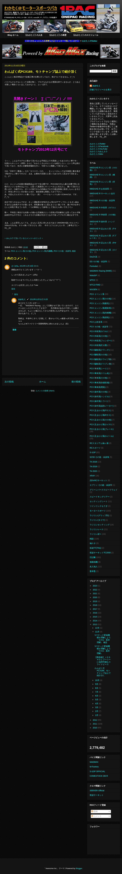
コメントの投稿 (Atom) (44, 391)
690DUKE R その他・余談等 (102, 200)
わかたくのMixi (96, 154)
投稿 (94, 811)
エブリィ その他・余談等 (101, 485)
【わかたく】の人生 (33, 35)
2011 (95, 724)
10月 (97, 680)
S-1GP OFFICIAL (97, 771)
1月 (97, 715)
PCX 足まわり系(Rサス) (100, 415)
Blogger (79, 868)
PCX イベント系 (97, 294)
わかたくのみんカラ (99, 151)
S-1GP (93, 452)
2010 (95, 728)
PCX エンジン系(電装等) (101, 308)
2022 (95, 590)
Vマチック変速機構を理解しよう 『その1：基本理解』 (103, 649)
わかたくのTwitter (89, 41)
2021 (95, 593)
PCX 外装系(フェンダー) (101, 340)
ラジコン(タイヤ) (97, 520)
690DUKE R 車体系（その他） (103, 214)
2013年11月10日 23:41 (29, 266)
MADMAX (94, 762)
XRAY (92, 476)
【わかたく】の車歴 (57, 35)
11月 (97, 632)
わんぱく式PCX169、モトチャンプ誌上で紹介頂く (103, 671)
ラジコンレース (97, 529)
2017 (95, 609)
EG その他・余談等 (98, 261)
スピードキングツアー (100, 497)
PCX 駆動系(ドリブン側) (101, 364)
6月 (97, 696)
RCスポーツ (95, 448)
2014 (95, 620)
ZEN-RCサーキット (98, 480)
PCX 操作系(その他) (99, 392)
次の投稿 (9, 381)
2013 (95, 624)
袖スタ (93, 543)
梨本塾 (93, 571)
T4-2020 (93, 471)
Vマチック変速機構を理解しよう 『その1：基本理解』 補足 (103, 638)
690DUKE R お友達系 (99, 189)
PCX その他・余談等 (62, 251)
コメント (96, 816)
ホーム (42, 381)
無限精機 (94, 562)
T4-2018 (93, 462)
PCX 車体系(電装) (98, 387)
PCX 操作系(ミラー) (99, 401)
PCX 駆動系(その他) (99, 354)
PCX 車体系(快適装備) (100, 382)
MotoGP (93, 275)
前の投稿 (76, 381)
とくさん (15, 266)
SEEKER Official (97, 790)
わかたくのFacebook (99, 146)
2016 (95, 613)
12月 (97, 628)
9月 (97, 684)
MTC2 (92, 280)
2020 (95, 597)
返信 (13, 289)
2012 (95, 720)
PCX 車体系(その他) (99, 378)
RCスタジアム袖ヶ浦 (99, 443)
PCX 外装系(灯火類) (99, 345)
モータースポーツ (98, 511)
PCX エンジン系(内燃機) (42, 251)
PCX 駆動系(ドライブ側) (101, 359)
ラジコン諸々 (96, 534)
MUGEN (93, 289)
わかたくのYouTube (98, 149)
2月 (97, 711)
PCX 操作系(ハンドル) (100, 396)
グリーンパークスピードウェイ (103, 490)
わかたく (22, 299)
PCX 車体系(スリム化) (100, 373)
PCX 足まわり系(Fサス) (100, 410)
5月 (97, 699)
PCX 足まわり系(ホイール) (101, 436)
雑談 (74, 251)
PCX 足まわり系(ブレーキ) (101, 429)
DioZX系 (93, 257)
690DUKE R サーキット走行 (102, 193)
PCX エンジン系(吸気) (100, 303)
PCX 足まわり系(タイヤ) (101, 424)
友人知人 (94, 566)
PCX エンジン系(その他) (21, 251)
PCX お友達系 (96, 322)
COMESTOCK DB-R (99, 776)
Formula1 (94, 266)
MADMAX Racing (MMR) (101, 271)
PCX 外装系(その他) (99, 336)
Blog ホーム (13, 35)
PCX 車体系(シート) (99, 368)
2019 (95, 601)
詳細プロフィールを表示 (101, 89)
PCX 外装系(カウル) (99, 331)
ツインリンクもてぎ (99, 506)
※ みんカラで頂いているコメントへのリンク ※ (24, 238)
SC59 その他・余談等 (99, 457)
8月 (97, 688)
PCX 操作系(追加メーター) (101, 406)
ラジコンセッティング (100, 525)
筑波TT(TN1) (95, 548)
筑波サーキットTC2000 (100, 552)
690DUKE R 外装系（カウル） (103, 207)
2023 (95, 586)
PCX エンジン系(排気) (100, 317)
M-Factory (94, 767)
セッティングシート (99, 501)
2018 (95, 605)
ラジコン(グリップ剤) (99, 515)
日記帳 (93, 557)
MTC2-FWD (95, 285)
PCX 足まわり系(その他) (101, 420)
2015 (95, 617)
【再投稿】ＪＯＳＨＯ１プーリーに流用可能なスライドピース (103, 660)
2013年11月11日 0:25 (39, 299)
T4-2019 (93, 466)
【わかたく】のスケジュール (85, 35)
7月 (97, 692)
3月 (97, 707)
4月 (97, 703)
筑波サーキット (97, 795)
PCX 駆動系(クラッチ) (100, 350)
